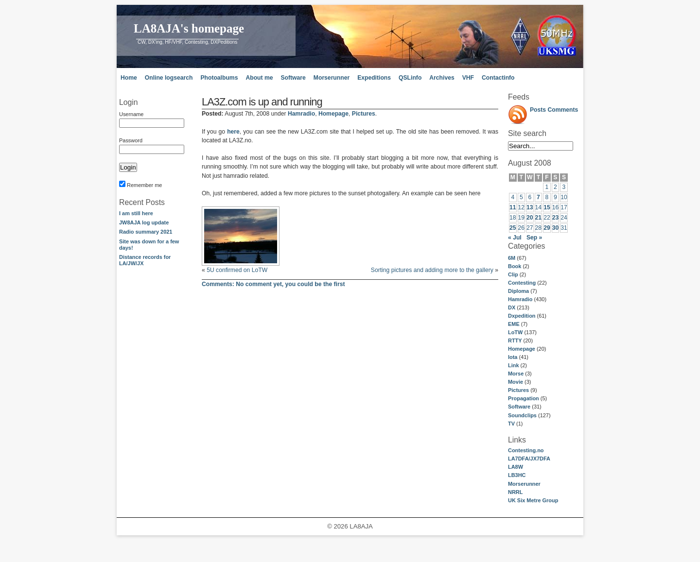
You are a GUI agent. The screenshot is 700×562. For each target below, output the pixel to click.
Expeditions (374, 77)
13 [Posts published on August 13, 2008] (529, 207)
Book (514, 266)
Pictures (518, 390)
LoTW (515, 332)
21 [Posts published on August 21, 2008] (538, 217)
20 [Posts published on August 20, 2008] (529, 217)
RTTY (515, 340)
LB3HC (516, 475)
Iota (512, 357)
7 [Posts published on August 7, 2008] (538, 197)
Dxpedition (522, 316)
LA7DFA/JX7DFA (529, 458)
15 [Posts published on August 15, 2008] (546, 207)
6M (511, 258)
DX (511, 307)
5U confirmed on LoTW (237, 270)
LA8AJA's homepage (189, 28)
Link (513, 365)
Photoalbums (219, 77)
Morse (516, 373)
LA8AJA (361, 526)
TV (511, 423)
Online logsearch (169, 77)
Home (129, 77)
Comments (563, 109)
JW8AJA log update (144, 222)
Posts (538, 109)
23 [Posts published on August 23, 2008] (555, 217)
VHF (468, 77)
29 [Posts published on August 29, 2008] (546, 227)
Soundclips (522, 415)
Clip (513, 274)
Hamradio (520, 299)
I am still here (136, 213)
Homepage (521, 349)
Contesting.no (526, 450)
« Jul (515, 237)
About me (259, 77)
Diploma (518, 291)
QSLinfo (410, 77)
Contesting (522, 283)
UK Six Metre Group (533, 500)
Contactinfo (498, 77)
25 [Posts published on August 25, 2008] (512, 227)
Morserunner (332, 77)
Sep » (534, 237)
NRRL (515, 492)
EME (514, 324)
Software (292, 77)
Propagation (523, 398)
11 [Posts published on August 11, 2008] (512, 207)
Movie (515, 382)
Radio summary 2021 (145, 232)
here (233, 131)
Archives (441, 77)
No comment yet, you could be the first (273, 284)
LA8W (515, 467)
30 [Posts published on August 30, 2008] (555, 227)
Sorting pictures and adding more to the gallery (432, 270)
